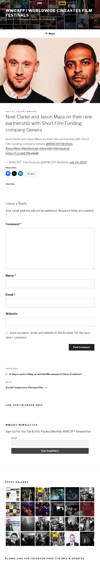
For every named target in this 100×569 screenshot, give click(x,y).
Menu (50, 33)
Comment (14, 224)
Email (10, 294)
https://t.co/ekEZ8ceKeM (22, 153)
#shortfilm (46, 148)
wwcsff (32, 111)
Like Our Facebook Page (24, 405)
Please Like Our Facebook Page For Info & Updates (44, 558)
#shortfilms (13, 148)
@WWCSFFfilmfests (59, 144)
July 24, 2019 (77, 162)
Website (12, 313)
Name (11, 275)
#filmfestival (61, 148)
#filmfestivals (30, 148)
